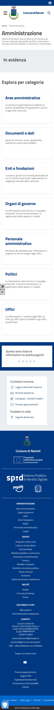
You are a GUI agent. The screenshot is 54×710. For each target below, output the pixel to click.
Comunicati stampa (25, 593)
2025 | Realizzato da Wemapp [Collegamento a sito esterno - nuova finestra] (27, 708)
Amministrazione (17, 25)
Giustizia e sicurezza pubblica (25, 568)
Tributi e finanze (25, 571)
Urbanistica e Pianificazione (25, 556)
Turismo (25, 560)
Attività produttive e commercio (25, 553)
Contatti (25, 619)
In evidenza (14, 60)
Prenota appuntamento (25, 672)
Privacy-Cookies (10, 700)
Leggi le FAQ (25, 675)
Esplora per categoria (23, 82)
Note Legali (25, 700)
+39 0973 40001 (25, 634)
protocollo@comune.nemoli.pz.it (25, 642)
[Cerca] (49, 13)
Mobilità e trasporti (25, 564)
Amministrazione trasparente (25, 613)
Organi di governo (26, 512)
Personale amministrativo (25, 527)
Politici (26, 523)
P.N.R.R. (25, 687)
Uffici (25, 516)
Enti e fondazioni (25, 520)
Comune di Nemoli (33, 13)
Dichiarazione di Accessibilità (26, 683)
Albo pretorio (25, 610)
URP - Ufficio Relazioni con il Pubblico (25, 645)
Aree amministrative (25, 508)
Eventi (25, 597)
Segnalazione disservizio (26, 679)
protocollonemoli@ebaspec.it (25, 638)
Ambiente (25, 575)
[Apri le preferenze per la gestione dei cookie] (5, 705)
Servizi (25, 536)
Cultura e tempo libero (26, 545)
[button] (50, 3)
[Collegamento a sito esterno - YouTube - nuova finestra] (25, 662)
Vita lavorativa (25, 549)
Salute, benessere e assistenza (26, 579)
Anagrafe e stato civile (26, 541)
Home (4, 25)
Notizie (25, 589)
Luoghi (26, 531)
